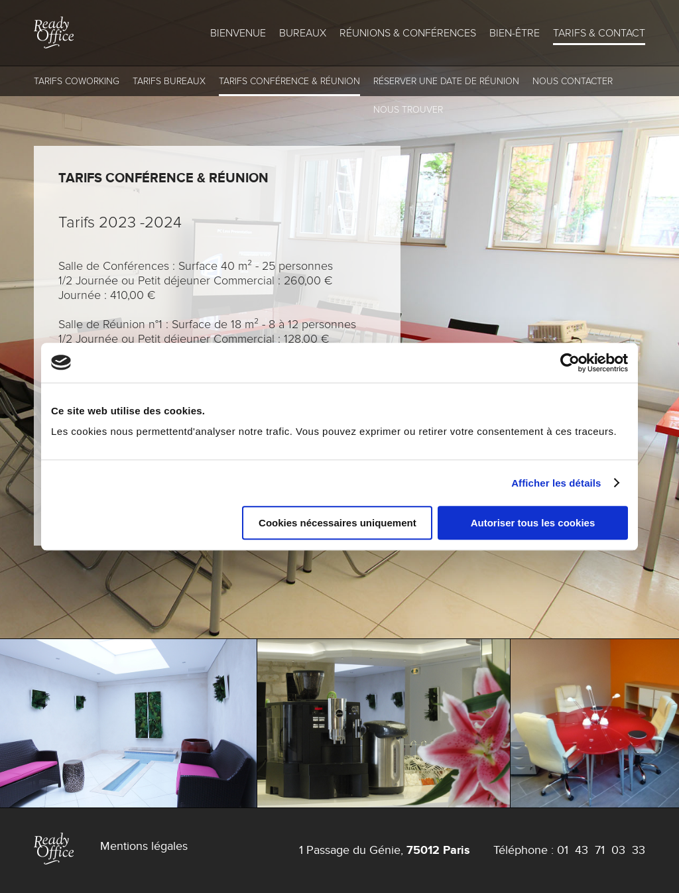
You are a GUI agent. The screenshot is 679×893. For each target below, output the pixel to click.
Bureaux (302, 33)
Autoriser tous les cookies (533, 522)
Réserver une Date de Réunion (446, 81)
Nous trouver (408, 109)
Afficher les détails (556, 483)
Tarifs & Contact (599, 33)
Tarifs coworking (76, 81)
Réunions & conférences (408, 33)
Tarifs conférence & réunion (289, 81)
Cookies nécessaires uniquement (337, 522)
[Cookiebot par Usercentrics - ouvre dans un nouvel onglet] (570, 363)
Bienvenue (238, 33)
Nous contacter (572, 81)
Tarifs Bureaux (169, 81)
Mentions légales (144, 846)
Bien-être (514, 33)
